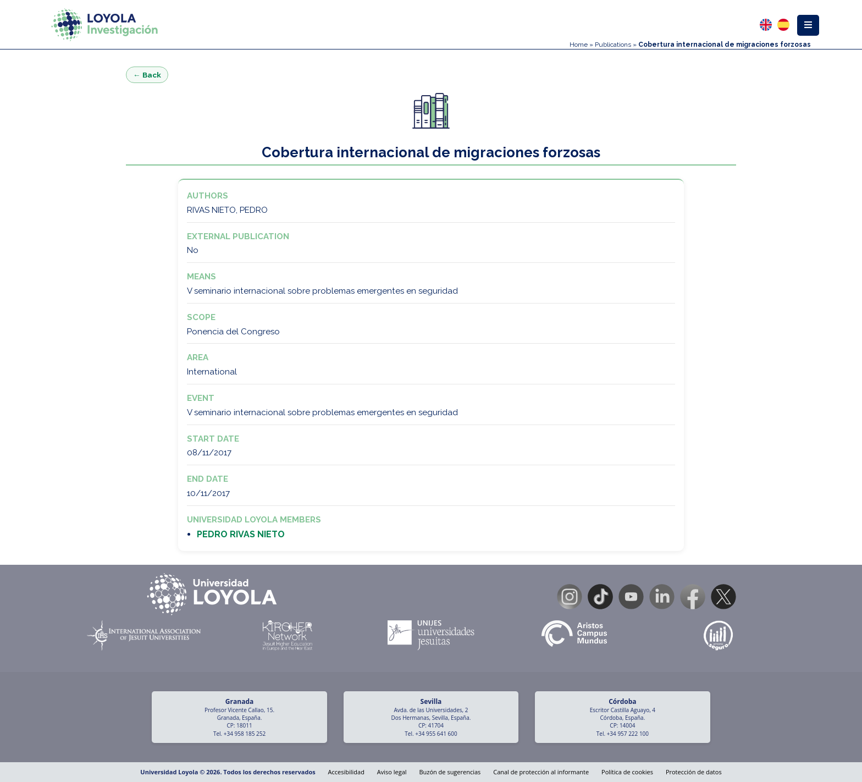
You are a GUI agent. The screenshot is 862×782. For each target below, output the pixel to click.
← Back (147, 74)
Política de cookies (627, 772)
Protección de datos (694, 772)
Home (579, 44)
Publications (613, 44)
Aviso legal (392, 772)
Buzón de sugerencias (449, 772)
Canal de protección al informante (541, 772)
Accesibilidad (346, 772)
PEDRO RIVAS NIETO (241, 534)
